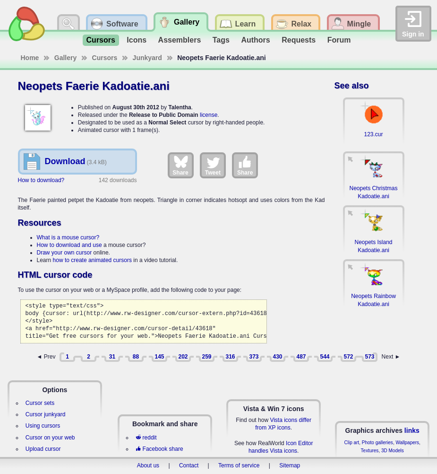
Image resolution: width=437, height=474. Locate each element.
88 (136, 356)
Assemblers (179, 40)
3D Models (392, 450)
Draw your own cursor (64, 252)
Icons (136, 40)
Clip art (351, 442)
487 (301, 356)
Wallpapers (407, 442)
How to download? (41, 180)
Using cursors (43, 425)
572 (348, 356)
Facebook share (159, 449)
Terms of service (238, 465)
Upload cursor (43, 449)
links (412, 430)
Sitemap (289, 465)
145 (159, 356)
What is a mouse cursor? (68, 237)
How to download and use (69, 245)
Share (180, 165)
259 (206, 356)
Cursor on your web (50, 437)
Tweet (213, 165)
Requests (299, 40)
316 (230, 356)
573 (369, 356)
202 (183, 356)
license (208, 115)
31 (112, 356)
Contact (188, 465)
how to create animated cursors (92, 260)
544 (324, 356)
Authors (255, 40)
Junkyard (147, 57)
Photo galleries (377, 442)
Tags (221, 40)
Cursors (100, 40)
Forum (339, 40)
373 (253, 356)
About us (148, 465)
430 (277, 356)
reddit (146, 437)
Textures (370, 450)
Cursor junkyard (46, 414)
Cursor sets (40, 403)
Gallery (65, 57)
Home (30, 57)
